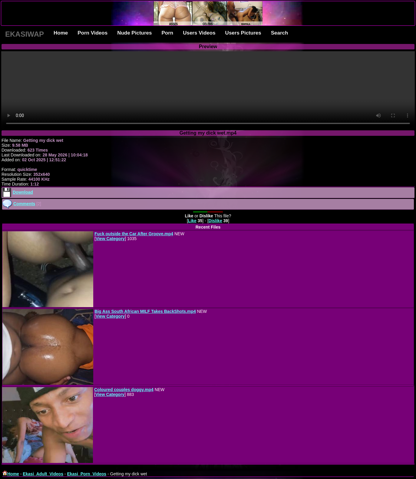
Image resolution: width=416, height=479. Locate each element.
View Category (110, 238)
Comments (24, 203)
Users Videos (199, 33)
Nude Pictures (134, 33)
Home (61, 33)
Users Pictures (243, 33)
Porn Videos (92, 33)
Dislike (215, 220)
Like (192, 220)
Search (279, 33)
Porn (167, 33)
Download (23, 192)
